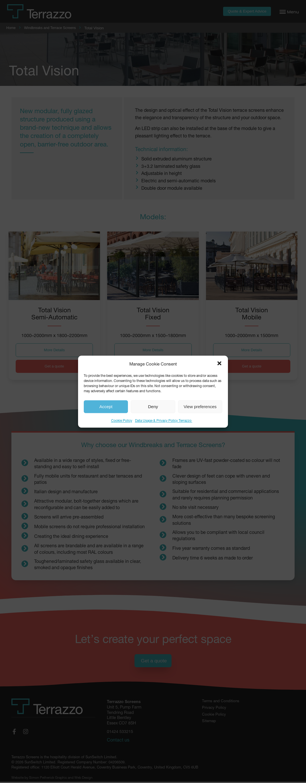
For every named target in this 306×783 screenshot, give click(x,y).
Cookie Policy (121, 420)
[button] (219, 363)
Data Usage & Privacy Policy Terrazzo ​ (163, 420)
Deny (153, 406)
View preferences (200, 406)
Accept (106, 406)
